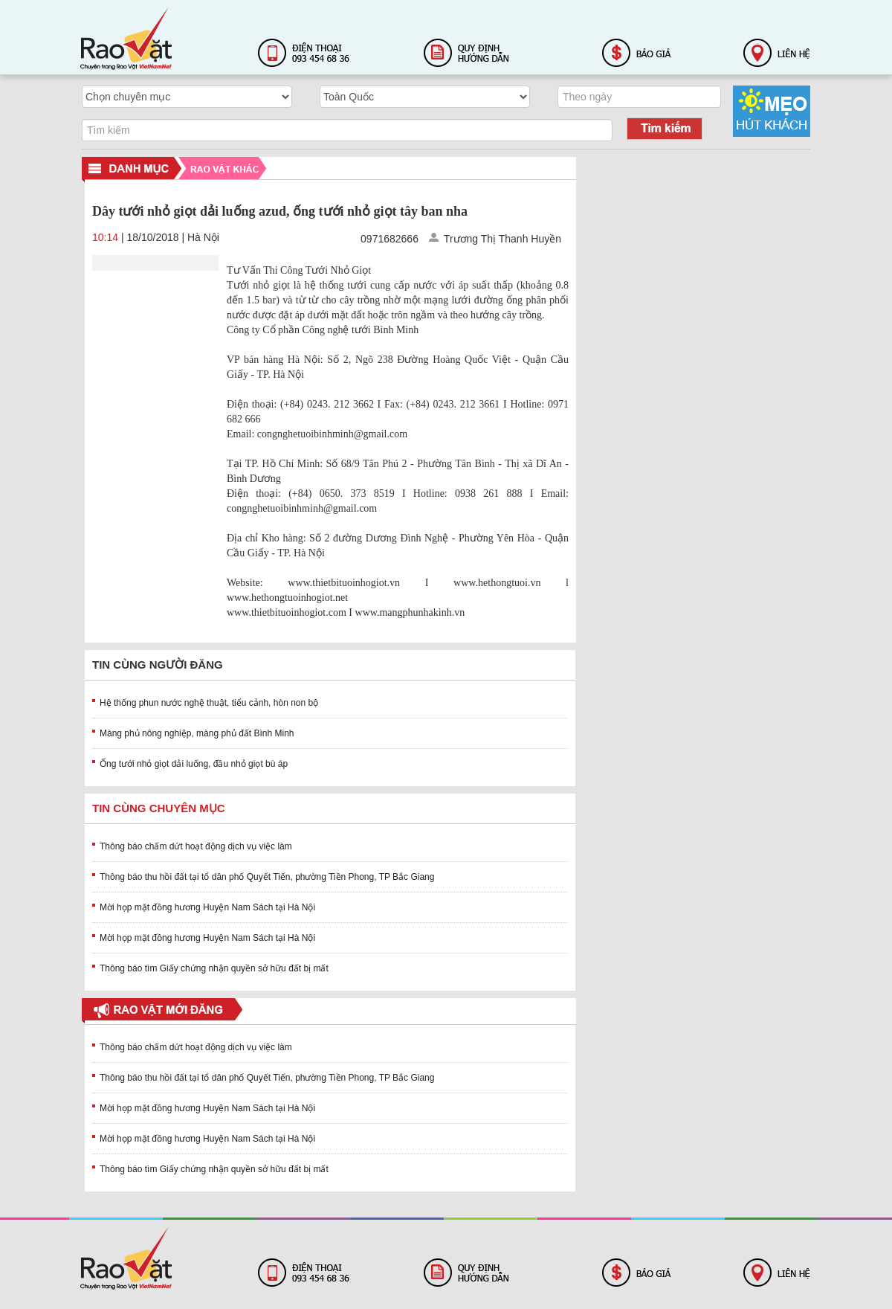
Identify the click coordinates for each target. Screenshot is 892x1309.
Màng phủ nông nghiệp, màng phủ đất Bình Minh (197, 733)
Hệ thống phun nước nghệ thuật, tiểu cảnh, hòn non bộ (209, 703)
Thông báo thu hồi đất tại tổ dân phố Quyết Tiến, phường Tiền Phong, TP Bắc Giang (267, 877)
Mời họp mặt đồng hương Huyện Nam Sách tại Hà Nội (207, 907)
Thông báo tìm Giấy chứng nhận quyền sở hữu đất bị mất (214, 968)
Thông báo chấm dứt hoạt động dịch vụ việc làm (196, 846)
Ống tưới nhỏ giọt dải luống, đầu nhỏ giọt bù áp (194, 764)
